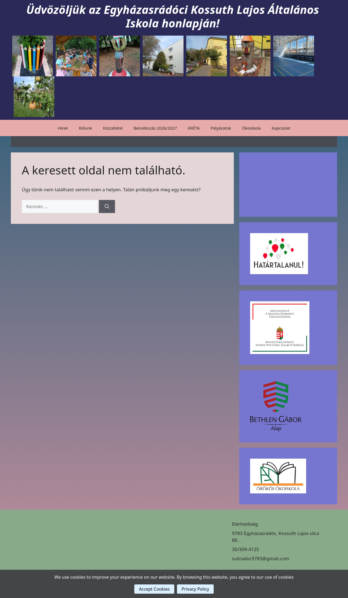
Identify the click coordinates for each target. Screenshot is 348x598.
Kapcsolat (281, 128)
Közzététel (113, 128)
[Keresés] (107, 206)
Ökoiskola (251, 128)
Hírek (63, 128)
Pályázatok (221, 128)
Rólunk (85, 128)
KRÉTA (194, 128)
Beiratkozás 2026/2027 (155, 128)
